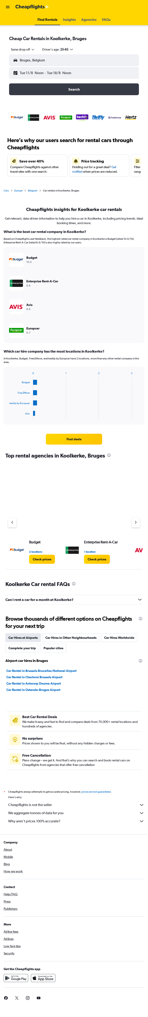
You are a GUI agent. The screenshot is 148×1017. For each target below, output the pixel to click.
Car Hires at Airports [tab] (23, 637)
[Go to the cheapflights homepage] (32, 7)
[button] (8, 7)
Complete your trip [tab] (22, 648)
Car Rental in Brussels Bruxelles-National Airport (41, 671)
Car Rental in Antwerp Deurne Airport (33, 683)
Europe (18, 190)
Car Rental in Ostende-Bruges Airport (33, 690)
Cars (6, 190)
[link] (74, 439)
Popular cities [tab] (53, 648)
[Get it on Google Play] (16, 983)
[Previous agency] (12, 522)
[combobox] (23, 49)
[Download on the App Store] (43, 983)
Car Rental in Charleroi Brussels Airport (34, 677)
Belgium (32, 190)
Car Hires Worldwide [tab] (119, 637)
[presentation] (109, 455)
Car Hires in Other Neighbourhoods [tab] (70, 637)
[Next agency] (136, 522)
